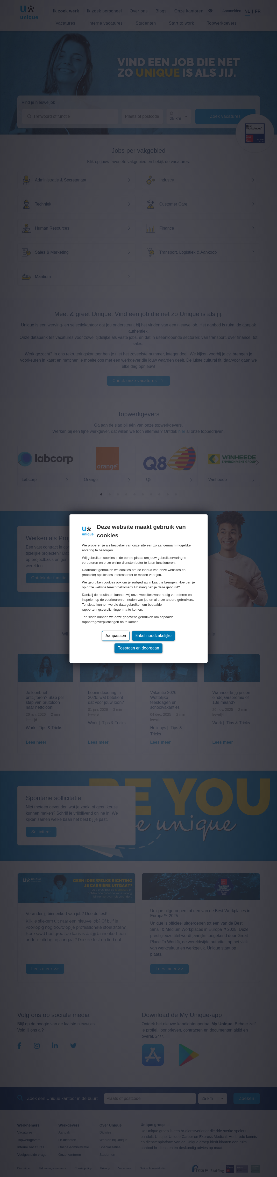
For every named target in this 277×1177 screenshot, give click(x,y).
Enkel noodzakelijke (154, 635)
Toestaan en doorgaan (138, 648)
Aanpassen (115, 635)
